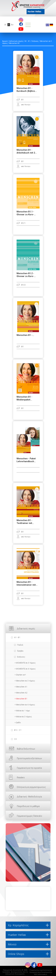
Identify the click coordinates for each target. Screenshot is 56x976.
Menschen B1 (21, 699)
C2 (15, 739)
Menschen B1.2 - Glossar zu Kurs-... (26, 275)
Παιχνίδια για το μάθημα (28, 806)
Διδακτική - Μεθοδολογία (29, 796)
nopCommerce (45, 970)
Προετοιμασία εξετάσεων (29, 758)
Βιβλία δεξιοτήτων (26, 749)
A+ (12, 24)
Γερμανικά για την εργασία (29, 768)
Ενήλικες (21, 657)
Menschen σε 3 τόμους (25, 681)
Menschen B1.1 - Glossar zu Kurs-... (26, 213)
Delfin (18, 722)
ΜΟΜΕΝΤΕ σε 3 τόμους (26, 663)
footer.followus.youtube (21, 29)
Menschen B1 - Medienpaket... (24, 398)
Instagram (21, 20)
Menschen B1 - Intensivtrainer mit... (27, 583)
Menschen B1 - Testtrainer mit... (25, 521)
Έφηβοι (20, 651)
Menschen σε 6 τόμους (25, 705)
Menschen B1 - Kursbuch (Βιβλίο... (27, 89)
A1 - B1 (17, 637)
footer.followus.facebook (21, 24)
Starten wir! (21, 675)
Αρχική (5, 41)
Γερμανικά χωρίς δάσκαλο (29, 816)
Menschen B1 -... (25, 335)
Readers (21, 777)
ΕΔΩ (28, 852)
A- (5, 24)
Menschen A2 (21, 693)
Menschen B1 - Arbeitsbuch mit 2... (27, 151)
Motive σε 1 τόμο (23, 711)
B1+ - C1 (17, 730)
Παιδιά (20, 645)
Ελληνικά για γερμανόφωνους (31, 787)
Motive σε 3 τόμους (24, 716)
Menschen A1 (21, 687)
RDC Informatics (40, 974)
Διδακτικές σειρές (26, 628)
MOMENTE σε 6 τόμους (26, 669)
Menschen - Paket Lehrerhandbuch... (26, 460)
